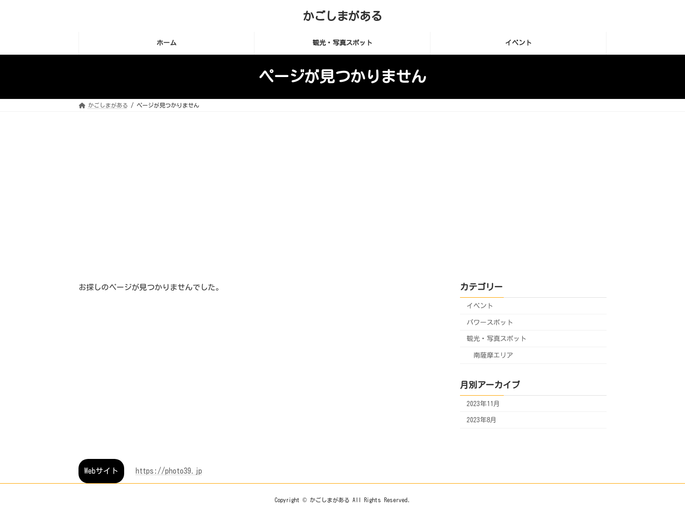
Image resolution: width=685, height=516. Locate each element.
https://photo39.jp (169, 471)
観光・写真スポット (497, 338)
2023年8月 (482, 420)
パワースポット (490, 322)
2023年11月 (483, 403)
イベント (480, 305)
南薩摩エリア (493, 354)
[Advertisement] (342, 183)
